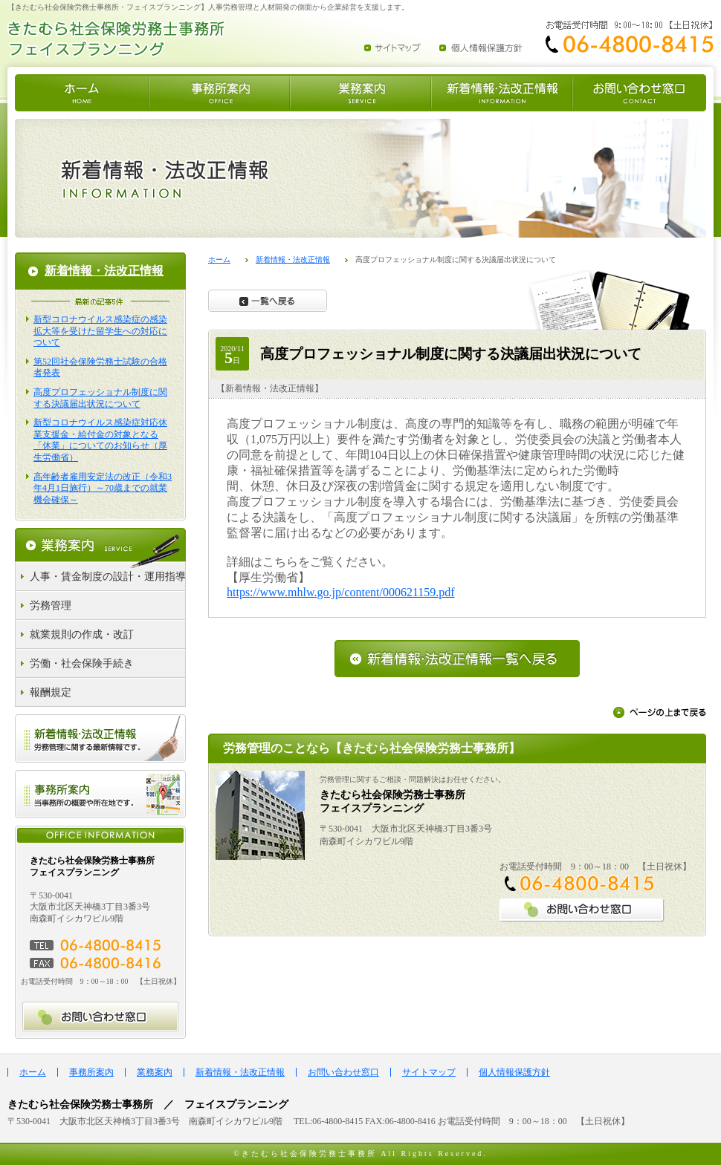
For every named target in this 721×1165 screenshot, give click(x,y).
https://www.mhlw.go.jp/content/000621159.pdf (341, 592)
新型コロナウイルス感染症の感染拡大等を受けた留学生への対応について (100, 330)
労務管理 (50, 605)
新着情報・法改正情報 (293, 259)
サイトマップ (429, 1072)
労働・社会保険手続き (82, 663)
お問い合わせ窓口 (343, 1072)
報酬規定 (50, 692)
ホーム (219, 259)
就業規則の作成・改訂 (82, 634)
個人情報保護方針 (514, 1072)
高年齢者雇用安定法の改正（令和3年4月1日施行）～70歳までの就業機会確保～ (102, 488)
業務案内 (154, 1072)
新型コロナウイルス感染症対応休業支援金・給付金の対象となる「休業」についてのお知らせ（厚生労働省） (100, 440)
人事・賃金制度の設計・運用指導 (108, 576)
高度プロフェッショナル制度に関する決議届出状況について (100, 398)
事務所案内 (91, 1072)
